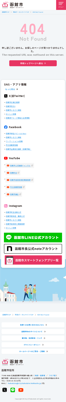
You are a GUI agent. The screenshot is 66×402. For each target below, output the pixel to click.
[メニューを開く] (61, 5)
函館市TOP (5, 12)
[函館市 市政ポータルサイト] (12, 5)
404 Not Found (38, 12)
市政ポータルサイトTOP (21, 12)
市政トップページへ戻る (33, 63)
